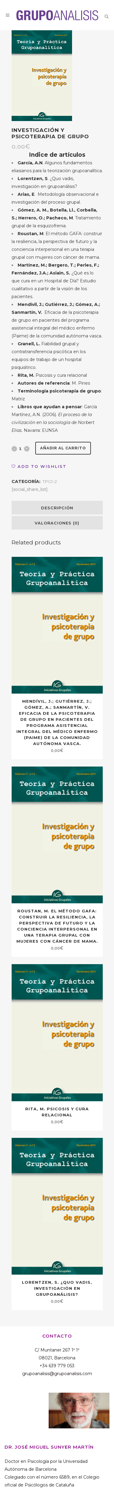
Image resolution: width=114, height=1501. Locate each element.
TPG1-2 (50, 481)
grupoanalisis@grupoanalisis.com (57, 1373)
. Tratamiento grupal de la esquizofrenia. (56, 217)
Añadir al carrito (63, 448)
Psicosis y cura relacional (52, 375)
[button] (39, 466)
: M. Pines (54, 383)
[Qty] (20, 448)
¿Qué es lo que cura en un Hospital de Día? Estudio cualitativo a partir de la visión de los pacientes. (55, 280)
